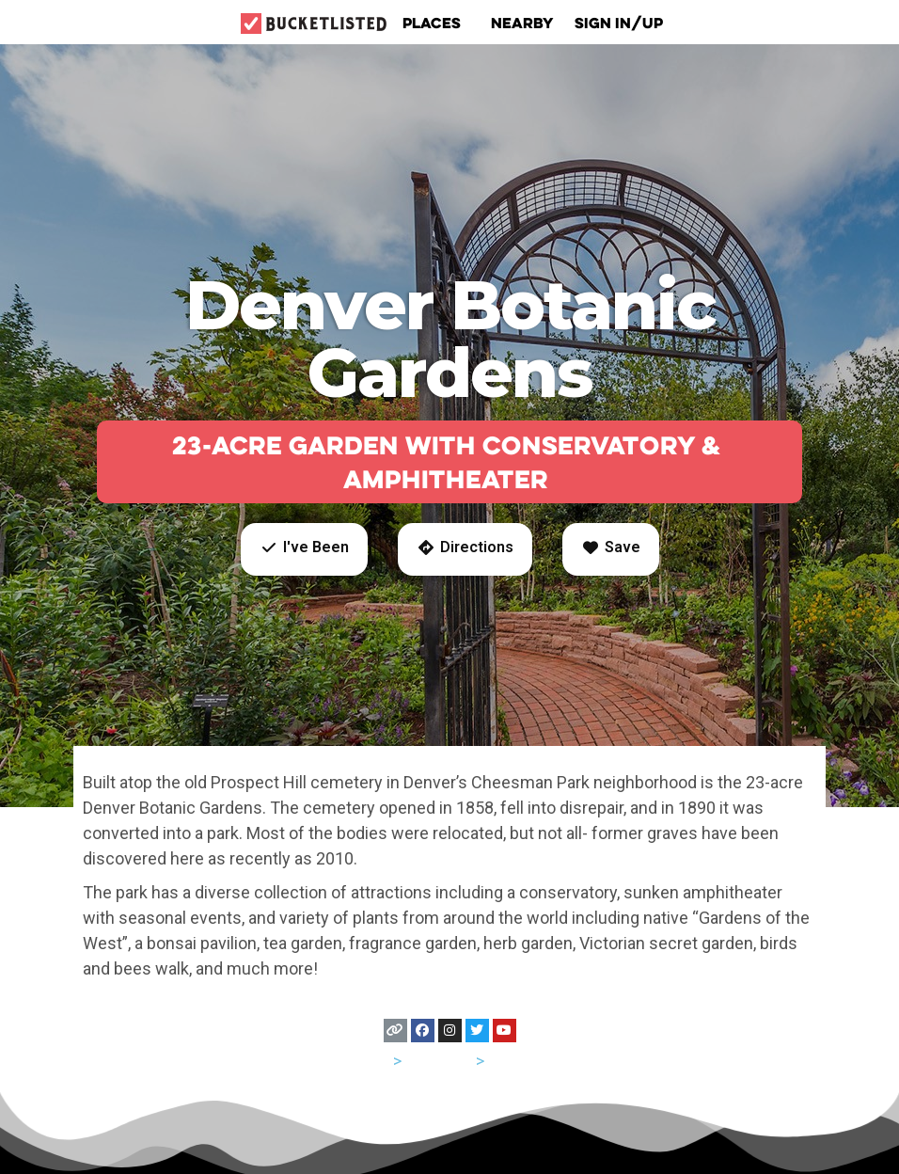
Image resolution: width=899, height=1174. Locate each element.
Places (436, 22)
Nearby (522, 22)
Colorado (438, 1061)
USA (373, 1061)
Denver (514, 1061)
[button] (304, 549)
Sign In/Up (619, 22)
